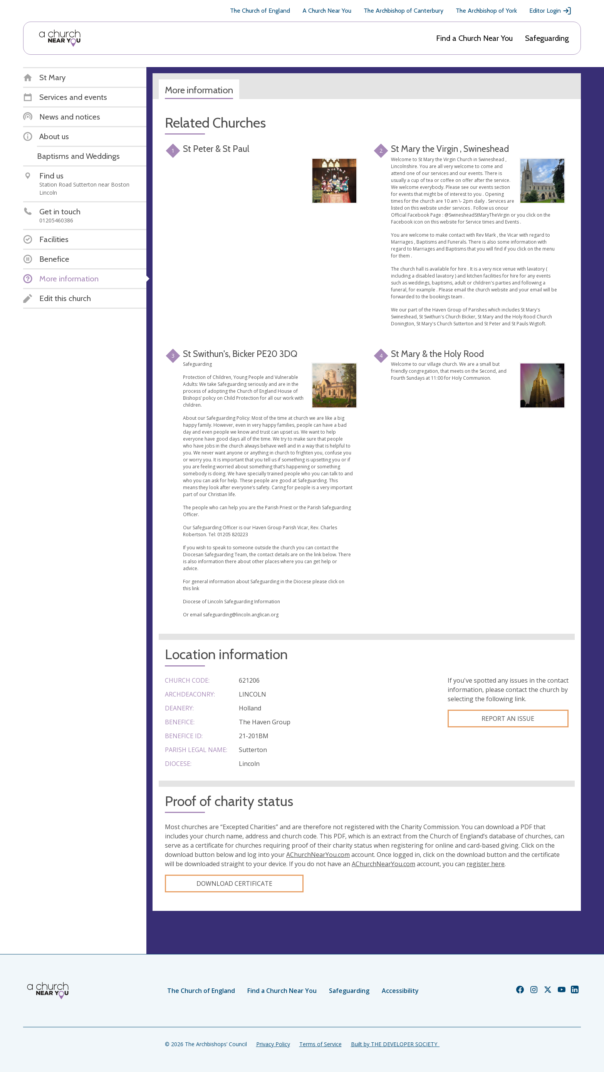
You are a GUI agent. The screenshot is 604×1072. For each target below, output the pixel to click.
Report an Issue (508, 718)
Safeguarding (547, 38)
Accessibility (400, 990)
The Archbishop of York (486, 10)
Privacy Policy (273, 1044)
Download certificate (234, 883)
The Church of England (260, 10)
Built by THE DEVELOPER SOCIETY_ (395, 1044)
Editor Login (550, 10)
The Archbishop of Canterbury (403, 10)
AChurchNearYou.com (318, 854)
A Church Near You (326, 10)
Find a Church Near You (474, 38)
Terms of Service (320, 1044)
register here (485, 864)
